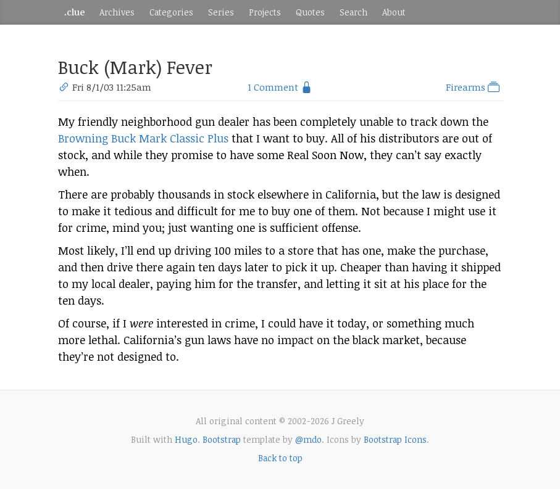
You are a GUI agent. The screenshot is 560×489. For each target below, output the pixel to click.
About (394, 12)
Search (353, 12)
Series (221, 12)
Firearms (474, 87)
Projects (265, 12)
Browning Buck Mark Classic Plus (143, 138)
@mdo (308, 439)
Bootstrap (222, 439)
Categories (171, 12)
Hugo (186, 439)
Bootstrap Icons (395, 439)
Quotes (310, 12)
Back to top (280, 458)
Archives (117, 12)
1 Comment (273, 87)
